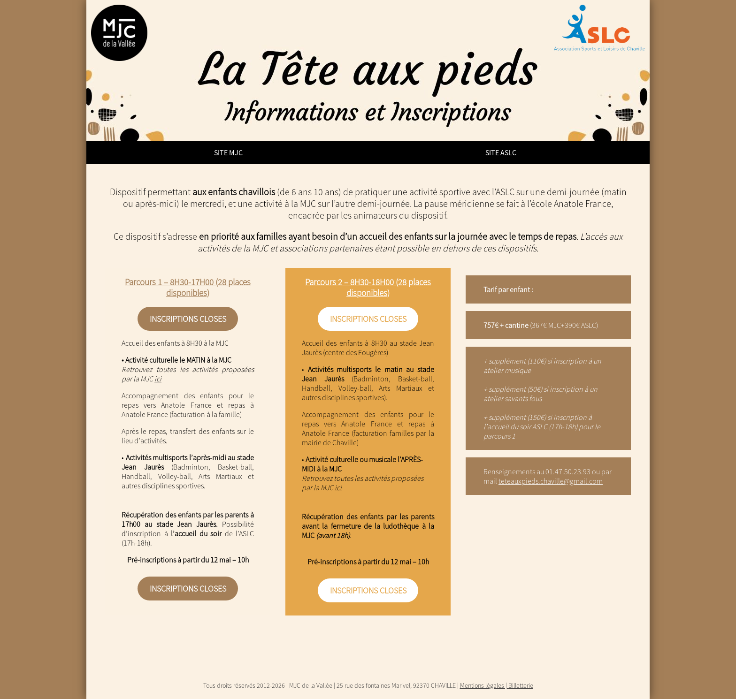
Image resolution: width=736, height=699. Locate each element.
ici (157, 378)
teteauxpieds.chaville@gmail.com (550, 481)
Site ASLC (500, 152)
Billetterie (520, 685)
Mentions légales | (484, 685)
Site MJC (228, 152)
